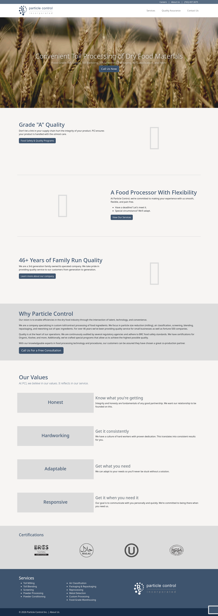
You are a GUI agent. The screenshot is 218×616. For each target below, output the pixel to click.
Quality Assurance (171, 10)
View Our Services (121, 217)
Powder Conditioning (34, 596)
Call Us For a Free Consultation (41, 350)
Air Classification (77, 583)
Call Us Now (109, 69)
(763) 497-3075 (191, 2)
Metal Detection (77, 593)
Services (151, 10)
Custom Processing (79, 596)
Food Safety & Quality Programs (37, 140)
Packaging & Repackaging (82, 586)
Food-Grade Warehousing (82, 599)
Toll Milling (29, 583)
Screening (28, 589)
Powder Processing (33, 593)
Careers (163, 2)
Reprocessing (76, 589)
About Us (175, 2)
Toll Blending (30, 586)
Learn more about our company (37, 276)
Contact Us (193, 10)
